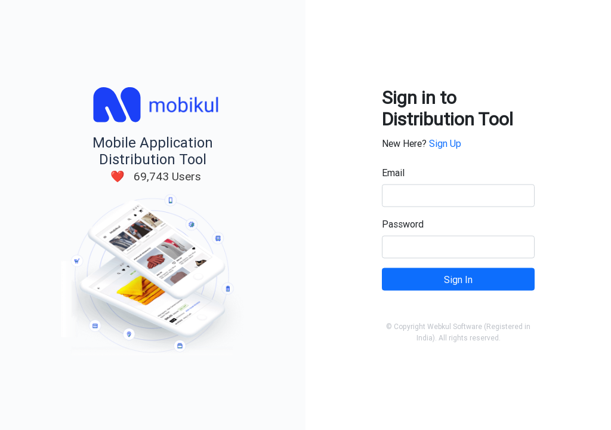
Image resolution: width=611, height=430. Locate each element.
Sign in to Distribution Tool (447, 108)
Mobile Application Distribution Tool (152, 151)
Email (393, 173)
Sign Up (445, 143)
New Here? (421, 143)
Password (403, 224)
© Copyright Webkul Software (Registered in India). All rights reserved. (458, 332)
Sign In (458, 279)
